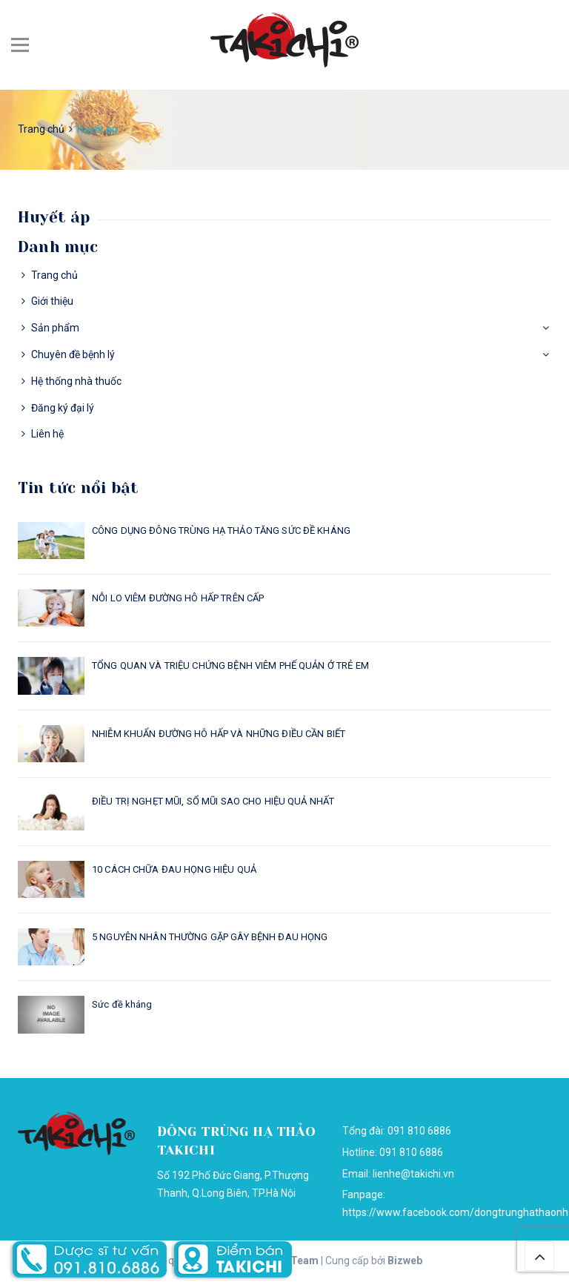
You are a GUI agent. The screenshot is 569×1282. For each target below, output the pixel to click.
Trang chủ (54, 275)
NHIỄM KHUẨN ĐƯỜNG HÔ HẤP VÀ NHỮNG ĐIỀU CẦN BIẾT (218, 733)
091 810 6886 (411, 1152)
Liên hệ (47, 434)
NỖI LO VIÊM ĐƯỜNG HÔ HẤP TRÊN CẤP (178, 598)
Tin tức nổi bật (78, 488)
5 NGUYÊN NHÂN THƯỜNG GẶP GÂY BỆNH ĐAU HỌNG (209, 936)
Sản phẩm (55, 328)
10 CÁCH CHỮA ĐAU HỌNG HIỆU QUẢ (174, 869)
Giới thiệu (52, 301)
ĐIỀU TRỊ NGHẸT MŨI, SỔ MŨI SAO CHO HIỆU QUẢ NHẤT (213, 801)
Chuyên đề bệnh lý (73, 354)
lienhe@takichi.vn (413, 1174)
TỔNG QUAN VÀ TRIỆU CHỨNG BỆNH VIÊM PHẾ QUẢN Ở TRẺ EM (230, 665)
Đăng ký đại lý (62, 408)
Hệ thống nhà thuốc (76, 381)
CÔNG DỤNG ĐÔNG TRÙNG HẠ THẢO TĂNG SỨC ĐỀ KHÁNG (221, 530)
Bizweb (404, 1260)
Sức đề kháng (122, 1004)
